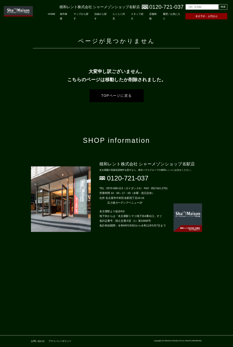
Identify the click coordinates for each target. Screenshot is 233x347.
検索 (223, 6)
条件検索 (63, 16)
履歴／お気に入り (171, 16)
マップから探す (81, 16)
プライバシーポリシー (59, 341)
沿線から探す (100, 16)
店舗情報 (153, 16)
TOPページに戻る (116, 96)
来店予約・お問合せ (206, 16)
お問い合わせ (38, 341)
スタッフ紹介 (137, 16)
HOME (51, 14)
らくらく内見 (119, 16)
